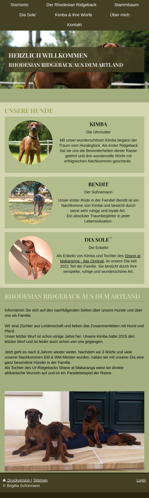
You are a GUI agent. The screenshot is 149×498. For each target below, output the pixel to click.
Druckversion (17, 480)
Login (141, 480)
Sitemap (40, 480)
